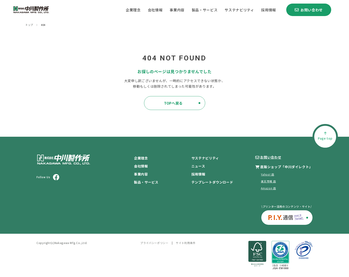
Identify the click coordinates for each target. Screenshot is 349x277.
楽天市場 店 (268, 181)
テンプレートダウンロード (212, 182)
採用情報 (268, 9)
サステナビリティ (239, 9)
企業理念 (133, 9)
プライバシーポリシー (154, 243)
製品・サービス (204, 9)
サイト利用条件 (185, 243)
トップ (29, 24)
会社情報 (155, 9)
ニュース (198, 166)
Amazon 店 (268, 188)
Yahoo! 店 (267, 174)
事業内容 (177, 9)
